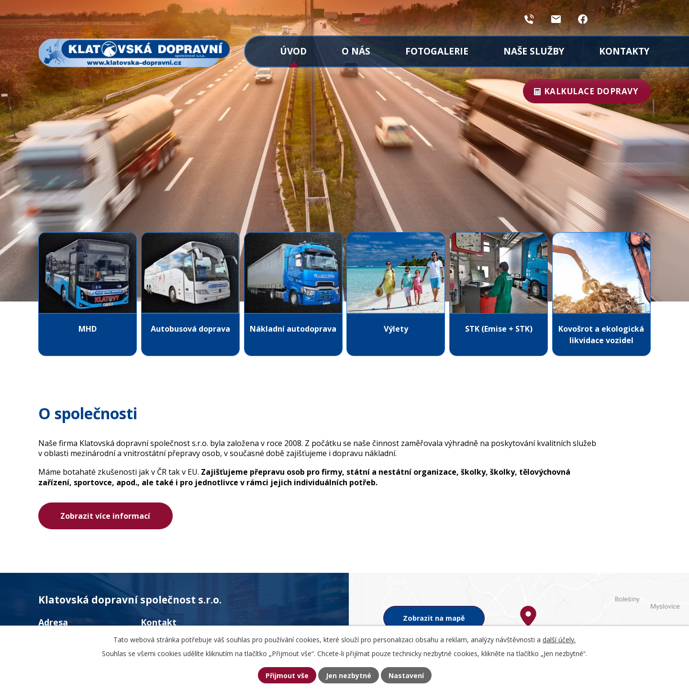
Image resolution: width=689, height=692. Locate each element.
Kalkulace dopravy (590, 91)
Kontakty (624, 51)
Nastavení (406, 675)
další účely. (559, 639)
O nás (356, 51)
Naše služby (533, 51)
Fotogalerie (436, 51)
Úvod (293, 51)
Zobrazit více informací (105, 516)
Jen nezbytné (348, 675)
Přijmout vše (287, 675)
